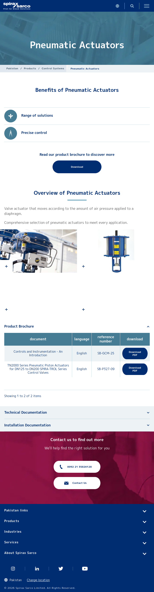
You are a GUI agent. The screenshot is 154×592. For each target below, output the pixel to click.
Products (30, 68)
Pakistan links (16, 510)
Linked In (37, 569)
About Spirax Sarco (20, 553)
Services (11, 542)
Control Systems (53, 68)
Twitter (61, 569)
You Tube (85, 569)
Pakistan (12, 68)
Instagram (13, 569)
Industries (12, 532)
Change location (38, 580)
